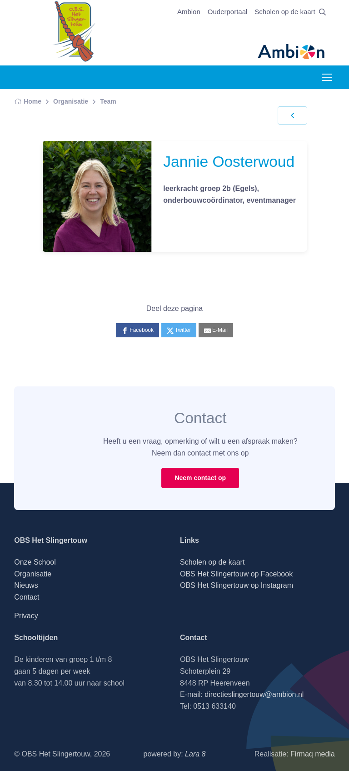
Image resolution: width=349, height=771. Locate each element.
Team (108, 101)
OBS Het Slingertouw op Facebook (236, 574)
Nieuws (26, 585)
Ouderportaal (228, 11)
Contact (26, 597)
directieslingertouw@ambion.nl (254, 694)
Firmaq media (312, 754)
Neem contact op (200, 477)
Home (27, 101)
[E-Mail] (216, 330)
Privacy (26, 616)
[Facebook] (137, 330)
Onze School (35, 562)
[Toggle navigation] (326, 77)
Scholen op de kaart (284, 11)
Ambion (188, 11)
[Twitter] (179, 330)
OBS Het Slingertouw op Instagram (236, 585)
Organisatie (70, 101)
